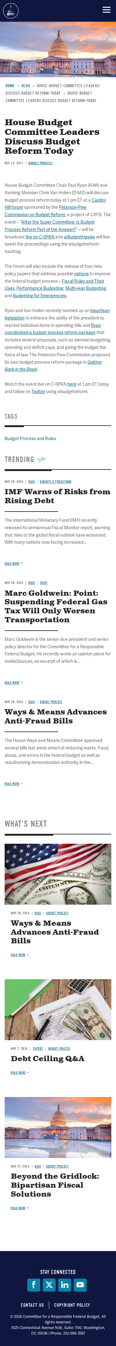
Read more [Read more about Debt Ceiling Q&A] (18, 1073)
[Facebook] (33, 1285)
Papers (38, 1049)
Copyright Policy (72, 1305)
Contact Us (32, 1305)
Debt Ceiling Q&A (47, 1059)
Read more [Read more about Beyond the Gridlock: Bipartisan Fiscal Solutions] (18, 1208)
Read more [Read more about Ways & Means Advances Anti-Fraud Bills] (12, 784)
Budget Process (57, 913)
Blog (38, 913)
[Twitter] (49, 1285)
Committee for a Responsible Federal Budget (11, 11)
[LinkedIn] (64, 1285)
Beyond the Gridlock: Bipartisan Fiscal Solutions (55, 1185)
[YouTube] (80, 1285)
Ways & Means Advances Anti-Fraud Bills (55, 932)
